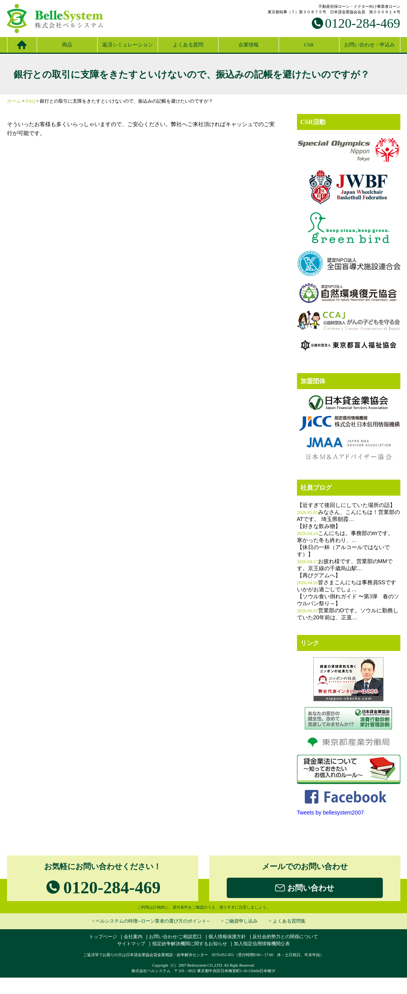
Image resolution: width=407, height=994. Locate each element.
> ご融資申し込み (239, 921)
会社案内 (133, 936)
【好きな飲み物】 (319, 526)
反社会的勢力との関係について (285, 936)
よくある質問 (188, 45)
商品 (67, 45)
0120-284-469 (362, 23)
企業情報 (248, 45)
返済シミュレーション (127, 45)
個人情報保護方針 (227, 936)
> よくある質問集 (287, 921)
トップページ (103, 936)
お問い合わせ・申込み (369, 45)
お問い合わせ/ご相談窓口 (175, 936)
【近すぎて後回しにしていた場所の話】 (346, 505)
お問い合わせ (304, 888)
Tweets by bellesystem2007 (330, 812)
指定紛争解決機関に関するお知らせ (189, 943)
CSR (309, 45)
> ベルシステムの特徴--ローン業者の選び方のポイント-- (151, 921)
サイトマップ (131, 943)
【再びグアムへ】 (319, 575)
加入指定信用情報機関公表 (262, 943)
